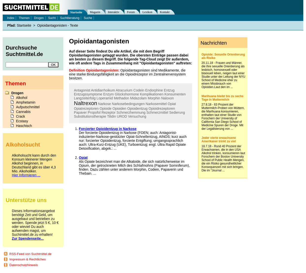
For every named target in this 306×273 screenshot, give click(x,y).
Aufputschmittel (28, 107)
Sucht (52, 18)
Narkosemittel (156, 104)
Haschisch (24, 126)
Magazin (95, 12)
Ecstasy (22, 121)
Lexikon (147, 12)
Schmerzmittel (157, 112)
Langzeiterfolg (85, 98)
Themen (24, 18)
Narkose (104, 104)
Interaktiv (113, 12)
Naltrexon (85, 103)
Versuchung (137, 116)
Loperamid (105, 98)
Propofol (94, 112)
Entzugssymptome (88, 94)
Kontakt (165, 12)
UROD (122, 116)
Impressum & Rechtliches (27, 259)
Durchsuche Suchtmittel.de (24, 51)
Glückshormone (127, 94)
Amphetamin (25, 102)
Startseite (76, 12)
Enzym (108, 94)
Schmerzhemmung (131, 112)
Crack (20, 116)
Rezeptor (109, 112)
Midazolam (138, 98)
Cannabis (23, 112)
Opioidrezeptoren (162, 108)
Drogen (39, 18)
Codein (138, 90)
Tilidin (111, 116)
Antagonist (82, 90)
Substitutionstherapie (90, 116)
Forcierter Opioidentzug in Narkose (107, 129)
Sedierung (177, 112)
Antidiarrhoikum (103, 90)
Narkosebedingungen (128, 104)
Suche (88, 18)
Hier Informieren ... (26, 175)
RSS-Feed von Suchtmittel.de (30, 254)
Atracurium (124, 90)
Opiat (172, 104)
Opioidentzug (137, 108)
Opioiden (119, 108)
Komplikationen (152, 94)
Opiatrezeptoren (86, 108)
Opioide (105, 108)
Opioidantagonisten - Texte (57, 25)
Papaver (80, 112)
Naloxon (167, 98)
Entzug (169, 90)
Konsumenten (175, 94)
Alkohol (21, 98)
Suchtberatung (69, 18)
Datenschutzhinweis (23, 265)
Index (10, 18)
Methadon (121, 98)
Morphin (154, 98)
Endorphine (154, 90)
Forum (131, 12)
